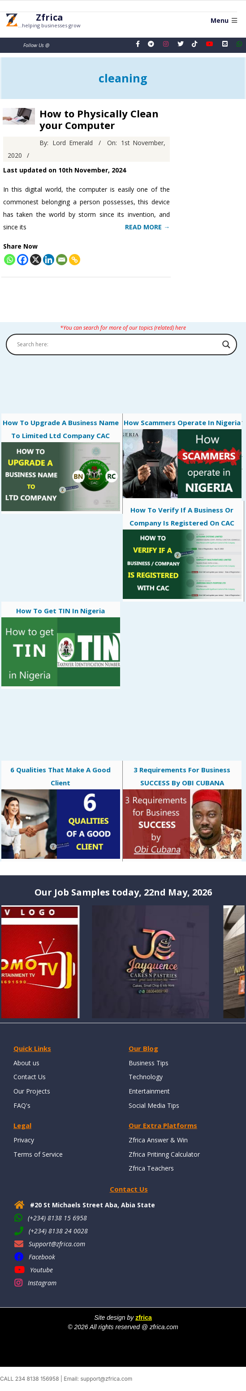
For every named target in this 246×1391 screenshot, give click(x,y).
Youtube (41, 1270)
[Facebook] (22, 259)
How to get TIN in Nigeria (60, 646)
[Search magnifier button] (226, 344)
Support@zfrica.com (57, 1244)
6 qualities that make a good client (60, 812)
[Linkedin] (48, 259)
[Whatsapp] (9, 259)
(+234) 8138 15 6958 (57, 1218)
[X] (35, 259)
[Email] (61, 259)
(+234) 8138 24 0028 (58, 1231)
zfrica (143, 1317)
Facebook (42, 1257)
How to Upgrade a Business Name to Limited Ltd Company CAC (60, 465)
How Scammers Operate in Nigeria (182, 458)
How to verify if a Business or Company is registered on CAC (182, 552)
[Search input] (117, 344)
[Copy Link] (74, 259)
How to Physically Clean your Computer (99, 119)
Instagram (42, 1283)
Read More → (147, 227)
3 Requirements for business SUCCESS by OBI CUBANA (182, 812)
